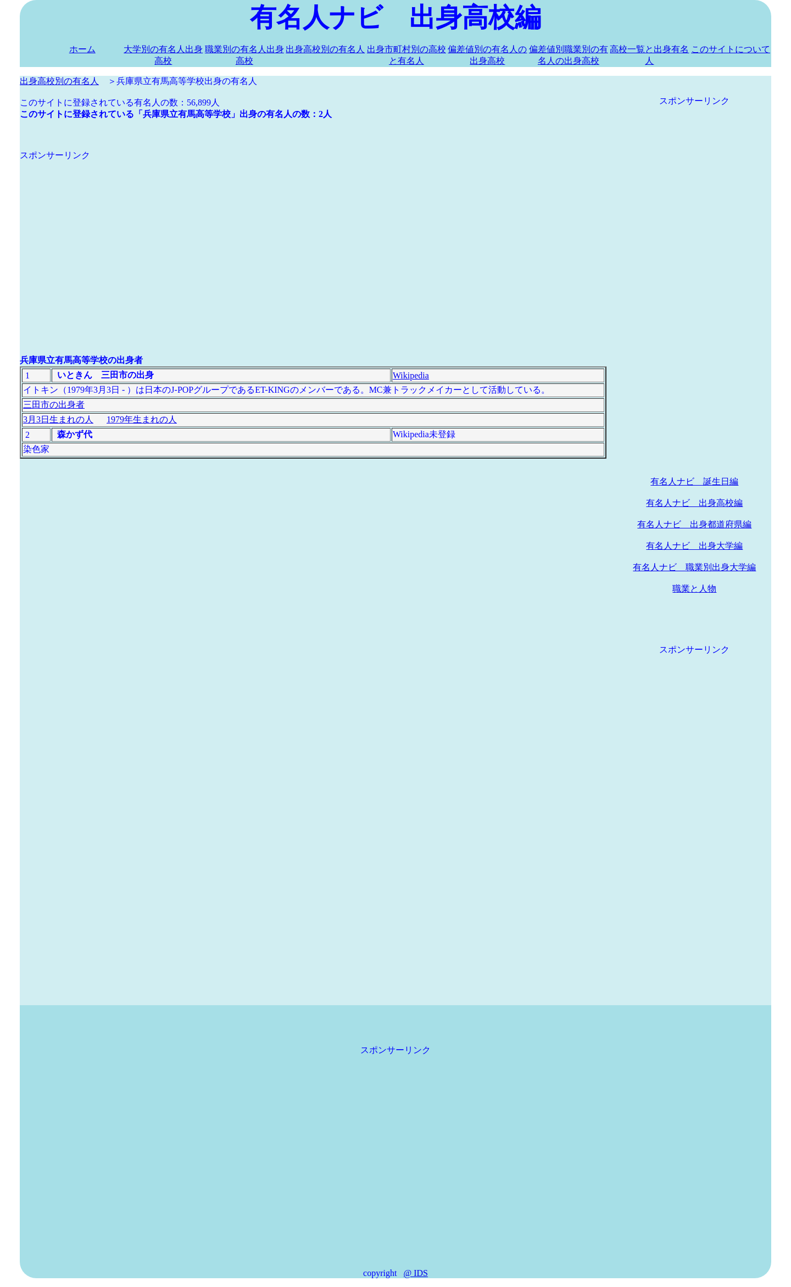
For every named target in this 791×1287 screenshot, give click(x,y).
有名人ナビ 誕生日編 (694, 481)
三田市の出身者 (54, 404)
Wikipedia (411, 375)
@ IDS (415, 1273)
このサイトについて (730, 49)
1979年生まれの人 (142, 419)
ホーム (82, 49)
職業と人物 (694, 588)
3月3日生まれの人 (58, 419)
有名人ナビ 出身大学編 (694, 545)
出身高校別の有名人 (325, 49)
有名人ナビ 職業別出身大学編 (694, 567)
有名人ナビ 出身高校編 (694, 503)
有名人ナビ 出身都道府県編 (694, 524)
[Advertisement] (313, 238)
